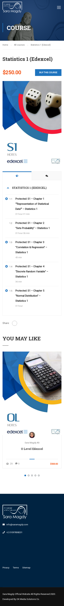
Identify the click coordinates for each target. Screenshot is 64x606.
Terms (16, 567)
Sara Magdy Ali (32, 442)
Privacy (6, 567)
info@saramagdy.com (17, 524)
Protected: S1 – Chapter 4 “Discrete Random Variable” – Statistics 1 (31, 271)
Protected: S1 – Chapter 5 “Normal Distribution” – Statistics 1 (29, 295)
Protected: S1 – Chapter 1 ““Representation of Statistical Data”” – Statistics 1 (32, 204)
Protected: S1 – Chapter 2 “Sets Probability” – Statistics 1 (32, 226)
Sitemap (26, 567)
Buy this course (48, 72)
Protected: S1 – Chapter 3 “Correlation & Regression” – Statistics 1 (31, 247)
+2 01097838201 (14, 532)
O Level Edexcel (32, 449)
